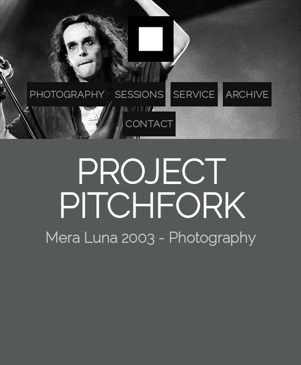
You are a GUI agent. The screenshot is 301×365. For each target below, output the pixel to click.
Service (194, 94)
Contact (149, 123)
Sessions (139, 94)
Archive (247, 94)
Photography (67, 94)
